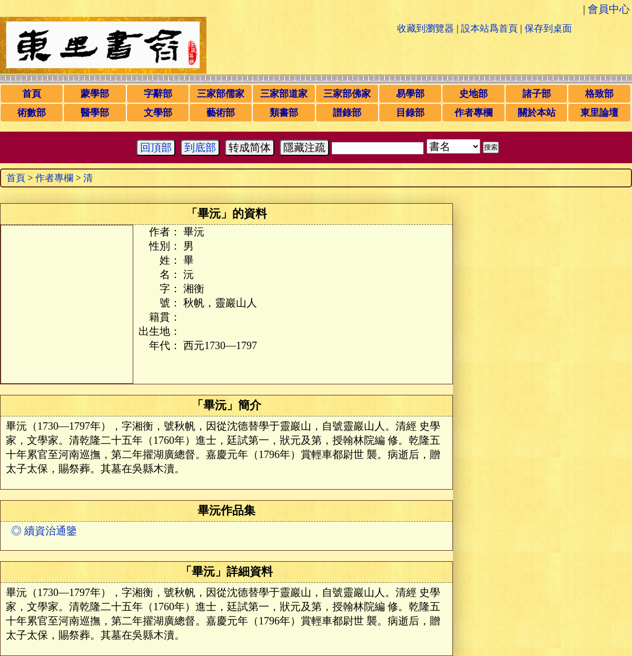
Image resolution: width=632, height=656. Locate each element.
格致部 (599, 93)
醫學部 (95, 112)
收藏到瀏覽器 (425, 28)
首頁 (31, 93)
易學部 (410, 93)
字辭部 (158, 93)
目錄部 (410, 112)
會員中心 (609, 9)
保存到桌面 (548, 28)
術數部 (31, 112)
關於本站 (537, 112)
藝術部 (220, 112)
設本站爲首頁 (489, 28)
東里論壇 (599, 112)
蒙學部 (95, 93)
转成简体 (250, 147)
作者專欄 (473, 112)
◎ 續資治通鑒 (44, 530)
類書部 (284, 112)
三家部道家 (284, 93)
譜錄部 (347, 112)
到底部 (200, 147)
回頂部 (156, 147)
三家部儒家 (220, 93)
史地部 (473, 93)
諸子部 (536, 93)
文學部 (158, 112)
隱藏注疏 (304, 147)
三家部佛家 (347, 93)
